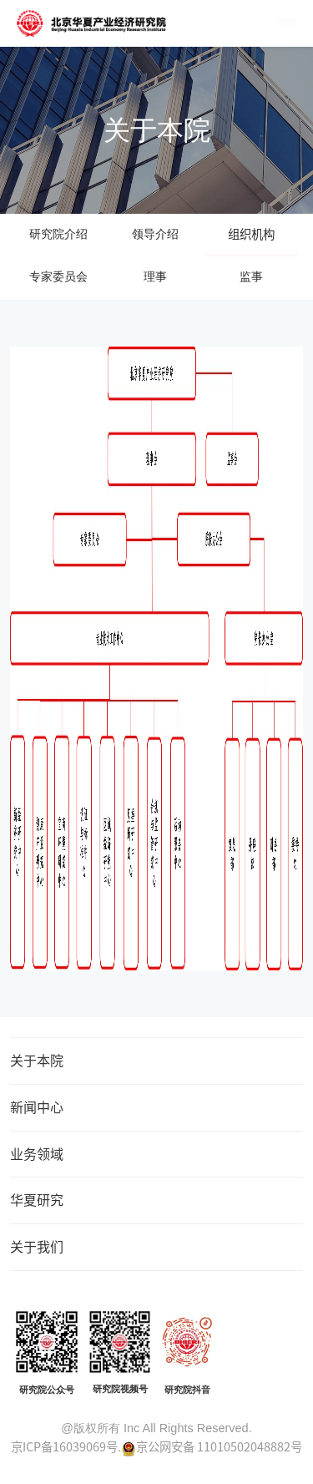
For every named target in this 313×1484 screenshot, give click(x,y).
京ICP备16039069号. (66, 1446)
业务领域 (36, 1153)
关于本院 (36, 1060)
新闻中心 (36, 1107)
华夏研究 (36, 1199)
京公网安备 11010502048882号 (219, 1446)
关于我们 (36, 1246)
